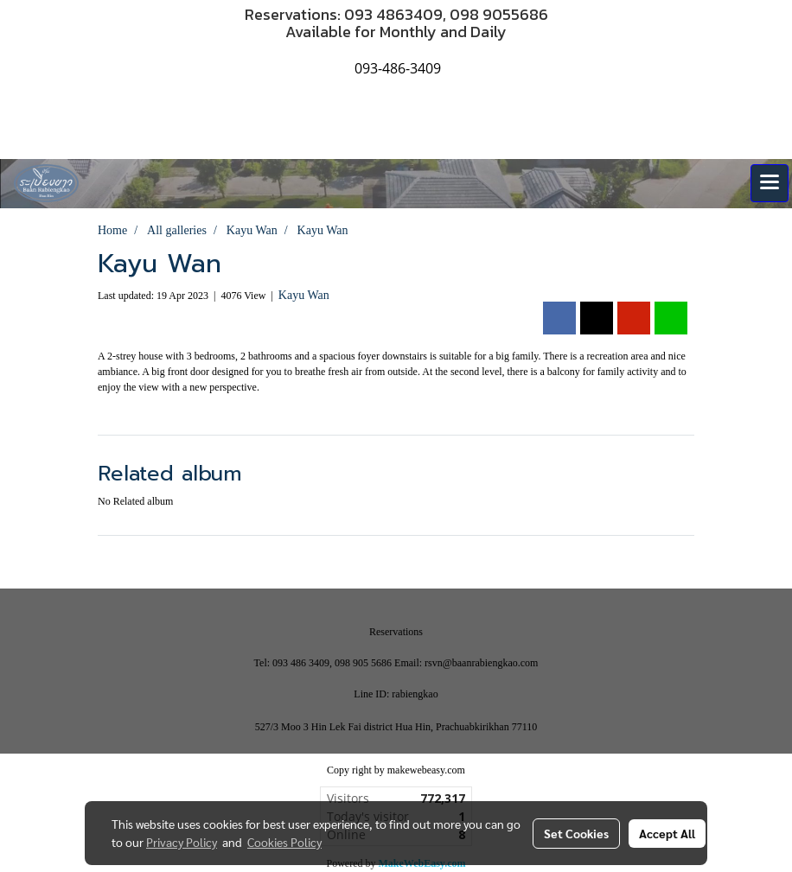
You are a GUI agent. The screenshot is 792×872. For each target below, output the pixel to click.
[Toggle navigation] (769, 183)
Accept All (667, 833)
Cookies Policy (284, 842)
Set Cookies (576, 833)
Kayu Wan (303, 295)
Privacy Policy (181, 842)
